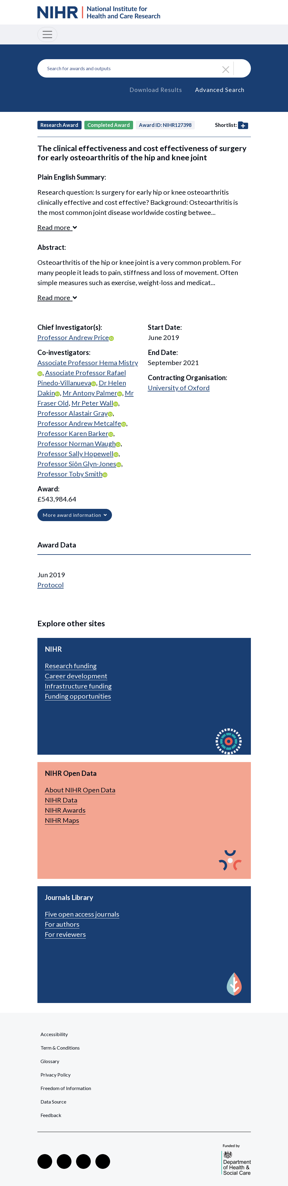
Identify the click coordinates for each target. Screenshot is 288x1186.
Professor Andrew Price (73, 337)
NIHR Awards (65, 810)
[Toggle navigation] (47, 34)
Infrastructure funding (78, 686)
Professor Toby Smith (69, 474)
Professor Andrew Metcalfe (79, 423)
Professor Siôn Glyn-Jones (76, 464)
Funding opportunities (78, 696)
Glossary (49, 1061)
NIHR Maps (62, 820)
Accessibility (54, 1034)
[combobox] (144, 68)
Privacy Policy (55, 1074)
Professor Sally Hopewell (75, 453)
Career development (76, 676)
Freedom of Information (65, 1088)
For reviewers (65, 934)
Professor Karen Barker (72, 433)
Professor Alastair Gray (72, 413)
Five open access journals (82, 914)
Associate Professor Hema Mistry (87, 362)
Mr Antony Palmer (90, 393)
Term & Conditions (60, 1048)
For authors (62, 924)
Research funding (71, 666)
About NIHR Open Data (80, 790)
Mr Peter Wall (92, 403)
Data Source (53, 1101)
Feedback (50, 1115)
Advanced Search (219, 89)
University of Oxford (179, 387)
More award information (75, 515)
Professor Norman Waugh (76, 443)
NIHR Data (61, 800)
